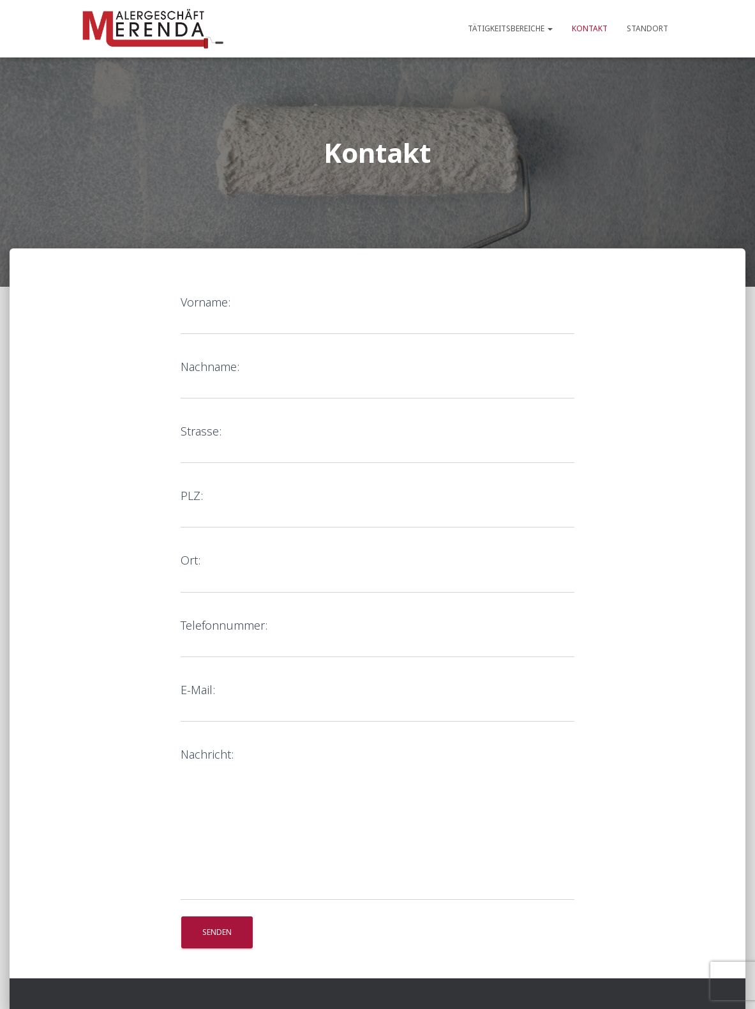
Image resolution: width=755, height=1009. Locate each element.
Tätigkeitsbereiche (510, 28)
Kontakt (590, 28)
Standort (647, 28)
